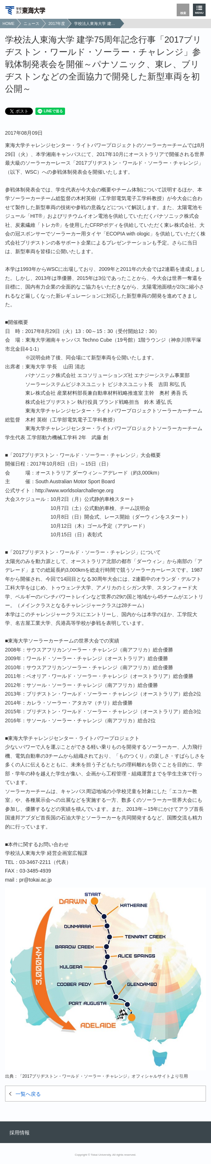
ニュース (31, 23)
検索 (183, 13)
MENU (199, 12)
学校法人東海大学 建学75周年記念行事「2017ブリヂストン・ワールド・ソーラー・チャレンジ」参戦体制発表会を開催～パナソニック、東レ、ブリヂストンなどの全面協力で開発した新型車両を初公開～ (96, 23)
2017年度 (56, 23)
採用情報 (19, 1132)
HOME (8, 23)
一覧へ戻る (28, 1094)
